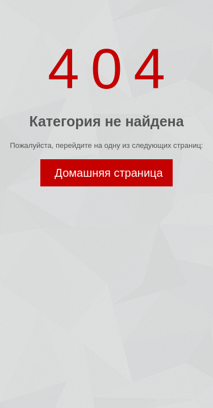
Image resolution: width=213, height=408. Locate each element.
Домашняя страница (108, 173)
